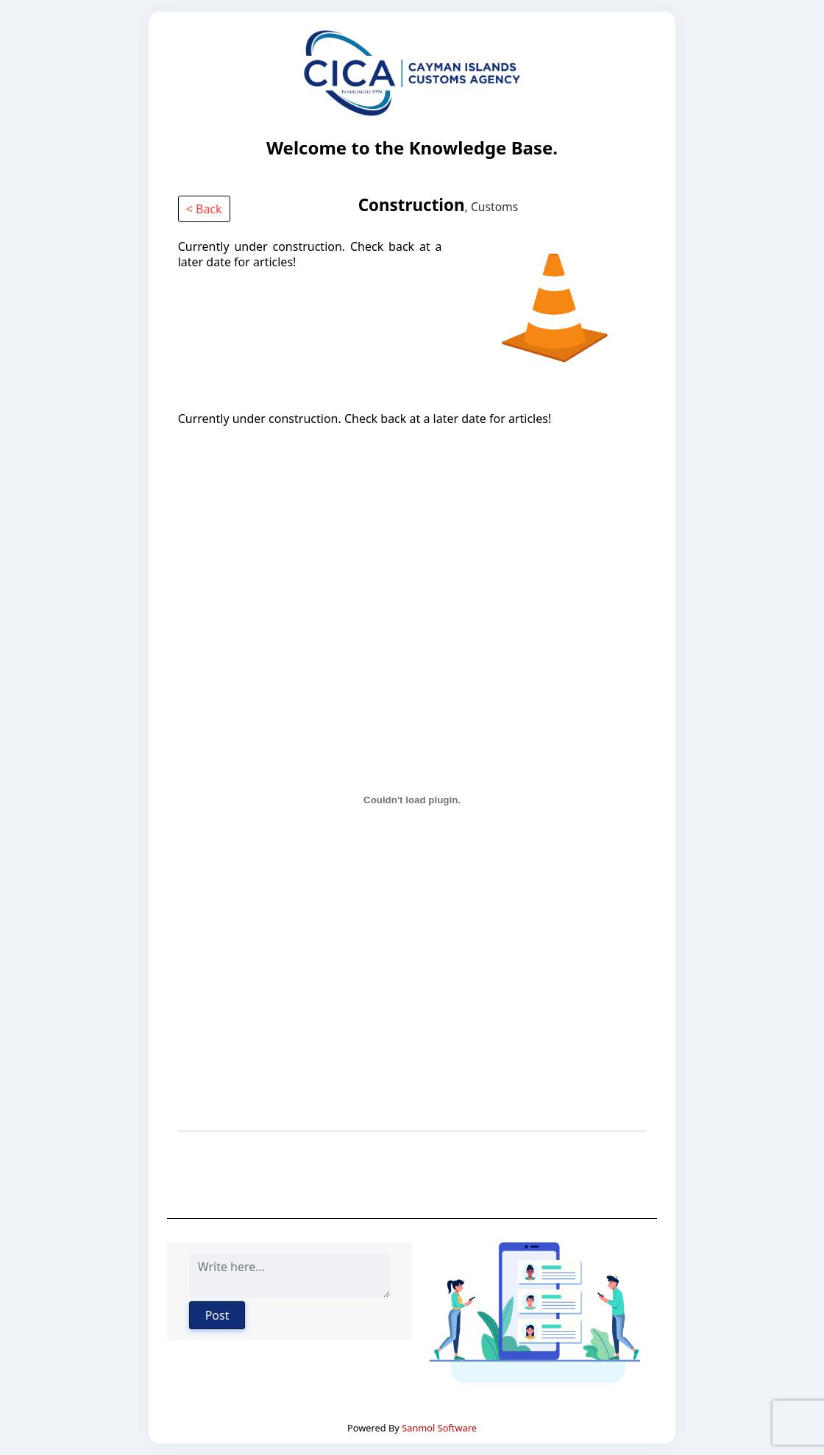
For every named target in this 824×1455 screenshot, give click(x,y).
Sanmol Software (439, 1427)
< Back (204, 209)
